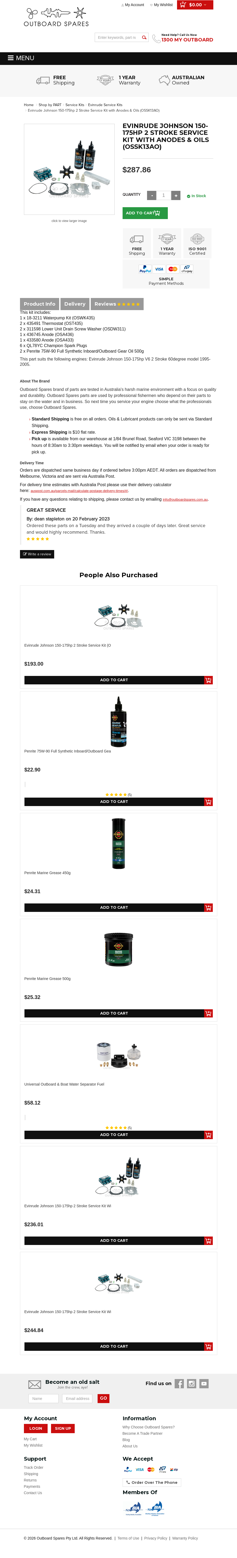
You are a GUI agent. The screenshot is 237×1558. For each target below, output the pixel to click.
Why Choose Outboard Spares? (149, 1427)
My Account (134, 5)
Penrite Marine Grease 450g (47, 873)
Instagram (191, 1384)
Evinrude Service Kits (106, 105)
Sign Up (63, 1428)
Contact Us (33, 1493)
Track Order (33, 1468)
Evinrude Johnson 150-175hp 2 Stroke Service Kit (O (67, 645)
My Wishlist (163, 5)
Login (35, 1428)
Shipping (31, 1474)
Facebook (179, 1384)
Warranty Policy (185, 1538)
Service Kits (75, 105)
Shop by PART (50, 105)
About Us (130, 1446)
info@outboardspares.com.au (185, 499)
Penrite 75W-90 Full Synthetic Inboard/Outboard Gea (67, 751)
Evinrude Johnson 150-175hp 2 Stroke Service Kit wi (67, 1206)
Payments (32, 1487)
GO (103, 1398)
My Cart (30, 1439)
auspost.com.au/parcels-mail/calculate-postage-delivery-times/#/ (79, 491)
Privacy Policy (155, 1538)
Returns (30, 1480)
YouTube (204, 1384)
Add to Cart (140, 213)
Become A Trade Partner (143, 1434)
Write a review (37, 554)
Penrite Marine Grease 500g (47, 979)
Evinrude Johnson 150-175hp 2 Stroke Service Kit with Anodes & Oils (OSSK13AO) (94, 110)
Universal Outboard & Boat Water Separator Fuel (64, 1084)
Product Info (39, 304)
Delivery (74, 304)
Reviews (117, 304)
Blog (126, 1440)
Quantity (131, 194)
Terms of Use (128, 1538)
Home (29, 105)
